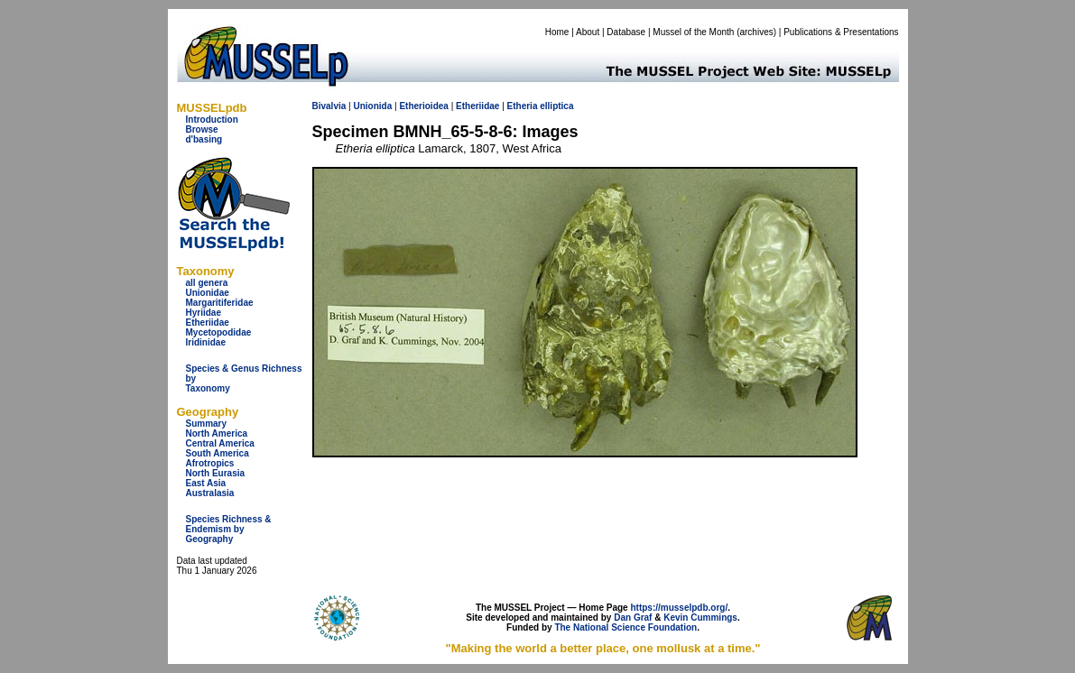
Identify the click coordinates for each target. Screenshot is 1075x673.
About (587, 32)
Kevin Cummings (700, 617)
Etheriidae (207, 322)
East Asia (206, 483)
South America (217, 453)
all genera (207, 283)
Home (557, 32)
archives (756, 32)
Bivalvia (329, 106)
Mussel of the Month (693, 32)
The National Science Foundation (625, 627)
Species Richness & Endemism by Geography (229, 529)
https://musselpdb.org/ (678, 608)
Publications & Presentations (840, 32)
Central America (220, 443)
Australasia (210, 493)
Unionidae (207, 293)
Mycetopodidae (219, 332)
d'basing (204, 139)
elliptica (556, 106)
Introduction (212, 119)
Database (626, 32)
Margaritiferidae (220, 303)
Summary (206, 424)
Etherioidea (423, 106)
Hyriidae (203, 313)
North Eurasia (216, 473)
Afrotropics (210, 463)
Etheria (522, 106)
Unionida (372, 106)
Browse (202, 129)
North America (217, 433)
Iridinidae (206, 342)
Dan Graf (633, 617)
